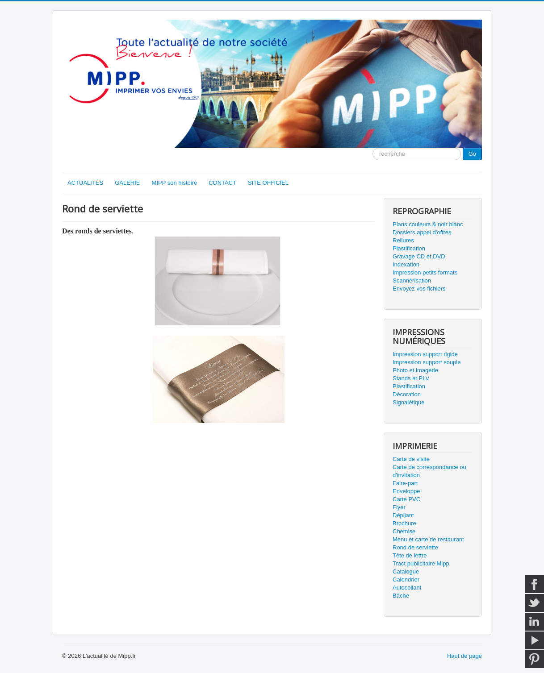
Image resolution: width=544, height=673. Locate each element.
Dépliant (403, 515)
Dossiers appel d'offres (422, 232)
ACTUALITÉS (85, 182)
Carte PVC (406, 499)
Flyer (399, 507)
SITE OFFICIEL (268, 182)
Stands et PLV (411, 378)
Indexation (406, 264)
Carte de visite (411, 459)
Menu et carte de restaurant (428, 539)
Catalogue (406, 571)
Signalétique (409, 402)
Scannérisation (412, 280)
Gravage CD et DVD (419, 256)
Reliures (403, 240)
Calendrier (406, 579)
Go (472, 153)
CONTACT (222, 182)
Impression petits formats (425, 272)
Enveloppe (406, 491)
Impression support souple (426, 362)
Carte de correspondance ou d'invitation (429, 471)
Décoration (407, 394)
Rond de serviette (415, 547)
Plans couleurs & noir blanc (428, 224)
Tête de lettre (410, 555)
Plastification (409, 248)
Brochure (404, 523)
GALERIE (127, 182)
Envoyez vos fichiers (419, 288)
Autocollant (407, 587)
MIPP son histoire (174, 182)
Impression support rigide (425, 354)
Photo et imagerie (415, 370)
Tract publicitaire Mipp (421, 563)
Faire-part (405, 483)
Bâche (401, 595)
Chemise (404, 531)
